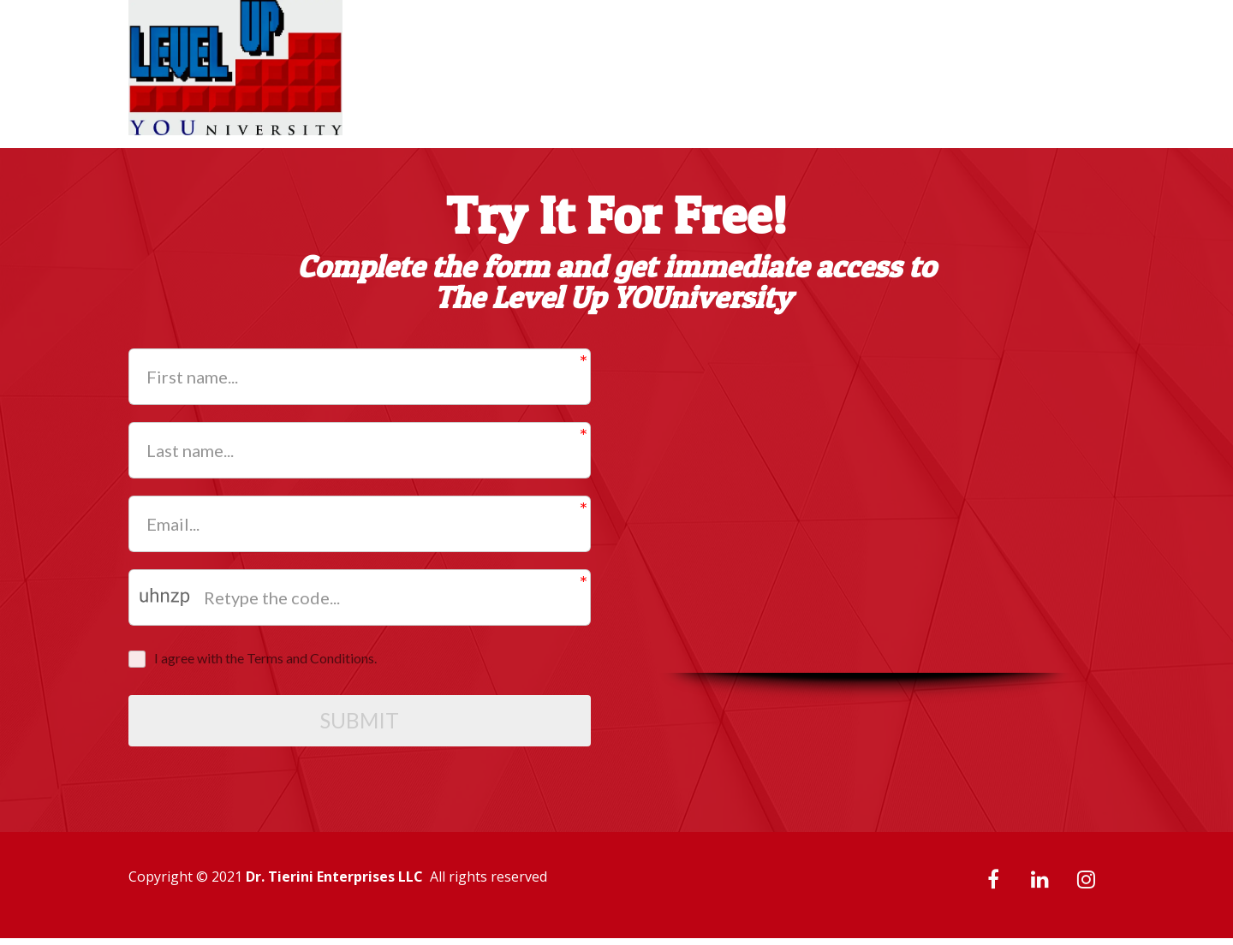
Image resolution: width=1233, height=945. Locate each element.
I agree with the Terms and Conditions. (265, 658)
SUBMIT (360, 724)
